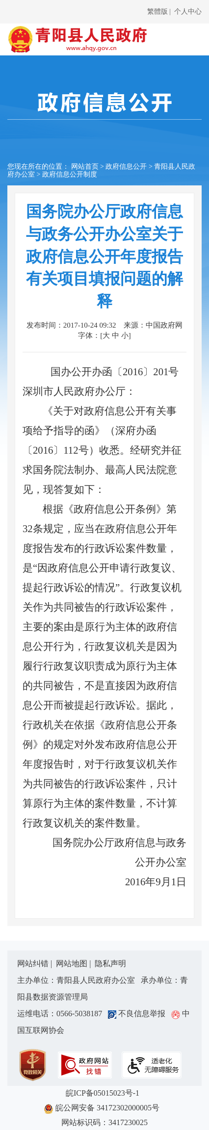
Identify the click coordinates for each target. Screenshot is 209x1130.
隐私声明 (110, 963)
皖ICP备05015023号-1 (104, 1093)
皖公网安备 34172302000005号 (104, 1108)
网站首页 (85, 166)
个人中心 (188, 11)
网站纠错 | (35, 963)
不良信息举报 (138, 1013)
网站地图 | (74, 963)
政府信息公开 (126, 166)
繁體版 (157, 11)
